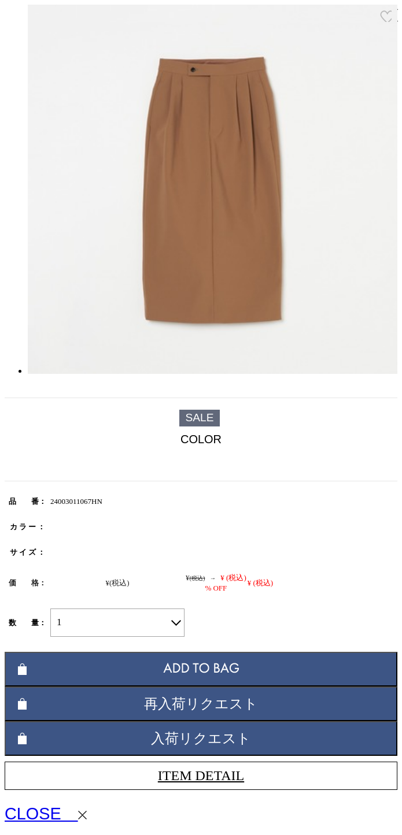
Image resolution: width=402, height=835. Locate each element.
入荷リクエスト (201, 738)
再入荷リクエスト (201, 703)
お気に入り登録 (386, 16)
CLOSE (46, 813)
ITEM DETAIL (201, 775)
